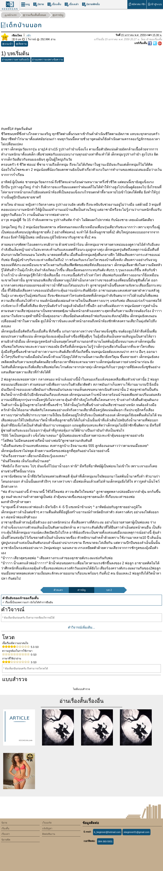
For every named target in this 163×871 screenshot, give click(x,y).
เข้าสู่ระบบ (155, 4)
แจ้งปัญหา (47, 828)
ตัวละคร (58, 590)
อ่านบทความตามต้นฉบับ (16, 59)
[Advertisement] (81, 93)
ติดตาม (21, 44)
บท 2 (109, 590)
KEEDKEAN (10, 9)
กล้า (26, 35)
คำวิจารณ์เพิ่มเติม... (81, 627)
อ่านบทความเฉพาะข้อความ (47, 59)
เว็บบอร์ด (47, 822)
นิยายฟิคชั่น (91, 4)
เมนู (25, 4)
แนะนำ (7, 44)
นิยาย (38, 4)
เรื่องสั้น (54, 4)
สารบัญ (58, 16)
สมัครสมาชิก (136, 4)
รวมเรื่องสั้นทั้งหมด (34, 16)
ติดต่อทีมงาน (48, 834)
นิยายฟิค (5, 839)
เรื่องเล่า (72, 4)
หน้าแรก (11, 16)
